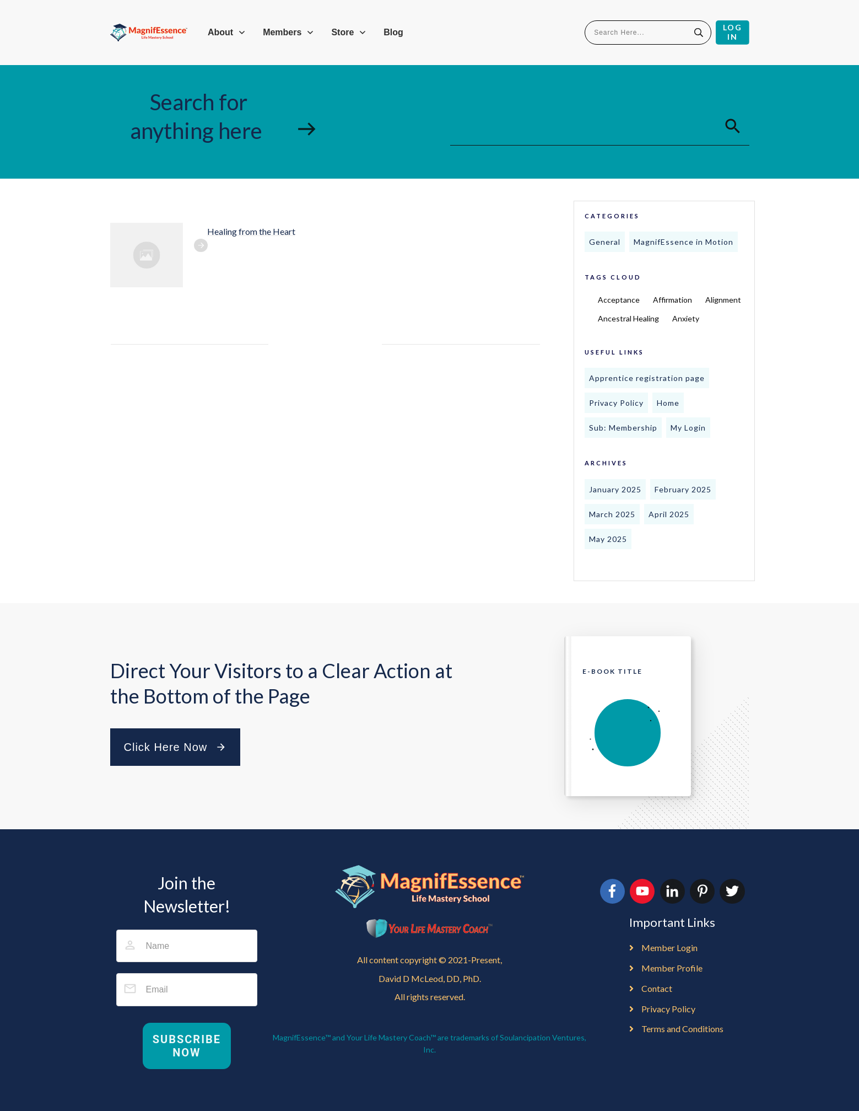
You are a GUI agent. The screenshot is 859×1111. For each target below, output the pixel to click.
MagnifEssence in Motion (683, 241)
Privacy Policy (616, 402)
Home (668, 402)
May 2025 (608, 539)
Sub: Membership (623, 427)
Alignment (723, 299)
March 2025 (612, 514)
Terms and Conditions (682, 1028)
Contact (656, 988)
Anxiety (685, 318)
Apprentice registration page (647, 378)
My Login (688, 427)
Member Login (669, 947)
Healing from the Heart (251, 231)
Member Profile (672, 968)
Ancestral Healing (628, 318)
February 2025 (683, 489)
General (604, 241)
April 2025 (669, 514)
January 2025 (615, 489)
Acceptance (619, 299)
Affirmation (672, 299)
